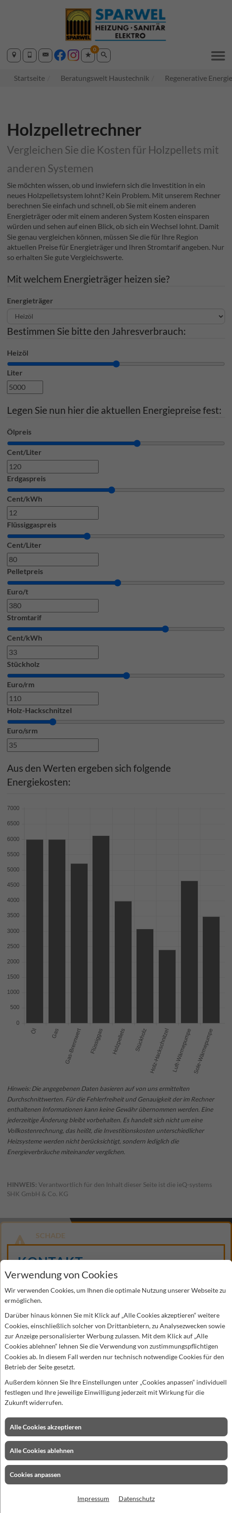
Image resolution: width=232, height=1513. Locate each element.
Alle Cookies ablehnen (42, 1450)
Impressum (93, 1498)
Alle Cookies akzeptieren (46, 1427)
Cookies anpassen (35, 1474)
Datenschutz (137, 1498)
